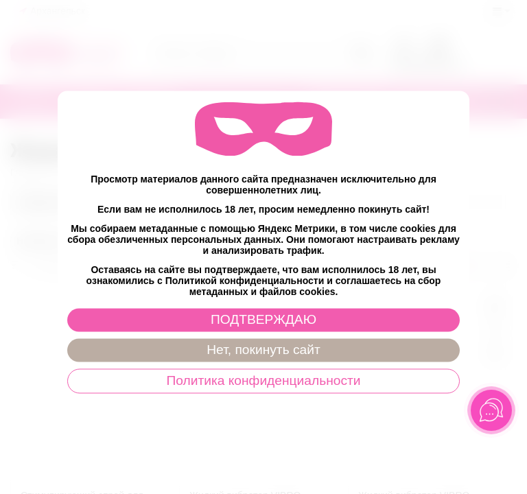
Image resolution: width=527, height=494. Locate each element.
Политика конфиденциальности (263, 381)
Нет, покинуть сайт (263, 350)
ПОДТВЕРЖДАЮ (263, 320)
